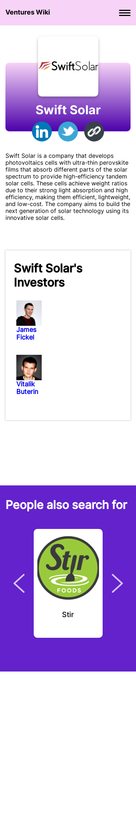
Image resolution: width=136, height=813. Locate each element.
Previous (19, 583)
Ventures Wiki (27, 12)
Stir (68, 615)
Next (117, 583)
